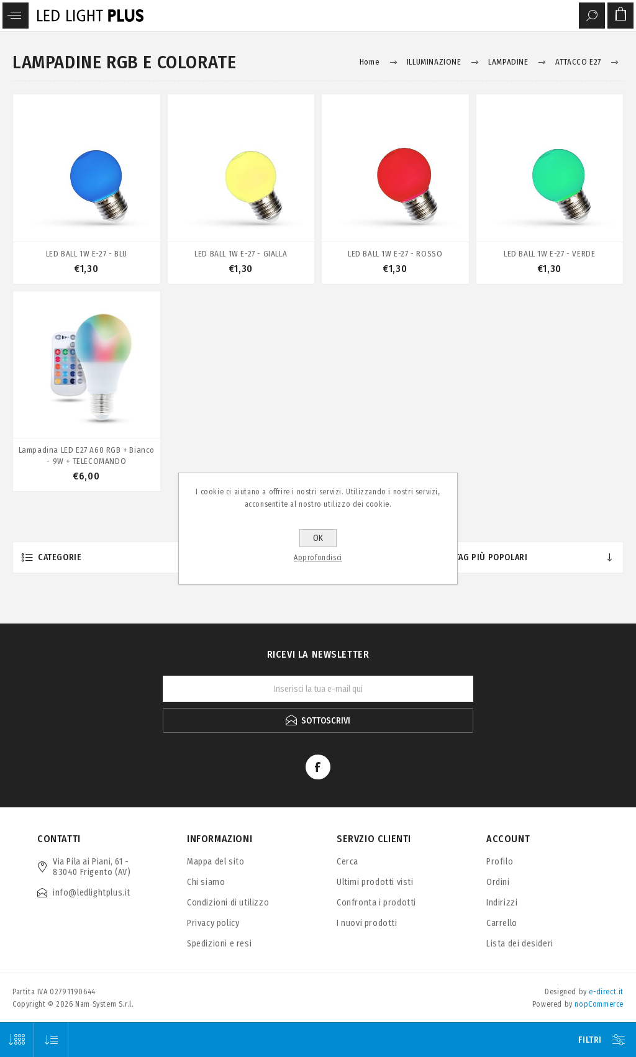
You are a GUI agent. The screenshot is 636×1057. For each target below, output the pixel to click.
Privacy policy (213, 923)
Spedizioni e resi (219, 943)
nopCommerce (599, 1004)
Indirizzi (501, 902)
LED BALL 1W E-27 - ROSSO (395, 253)
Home (369, 61)
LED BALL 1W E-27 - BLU (86, 253)
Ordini (498, 882)
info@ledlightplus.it (91, 892)
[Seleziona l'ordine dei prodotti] (51, 1040)
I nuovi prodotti (367, 923)
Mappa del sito (215, 861)
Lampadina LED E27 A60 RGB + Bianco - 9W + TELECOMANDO (87, 455)
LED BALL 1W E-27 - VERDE (549, 253)
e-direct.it (606, 991)
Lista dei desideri (519, 943)
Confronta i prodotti (376, 902)
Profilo (499, 861)
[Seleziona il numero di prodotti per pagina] (17, 1040)
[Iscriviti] (318, 689)
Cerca (347, 861)
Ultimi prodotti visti (375, 882)
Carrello (501, 923)
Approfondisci (318, 557)
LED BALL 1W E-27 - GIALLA (240, 253)
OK (318, 538)
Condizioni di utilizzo (228, 902)
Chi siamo (206, 882)
